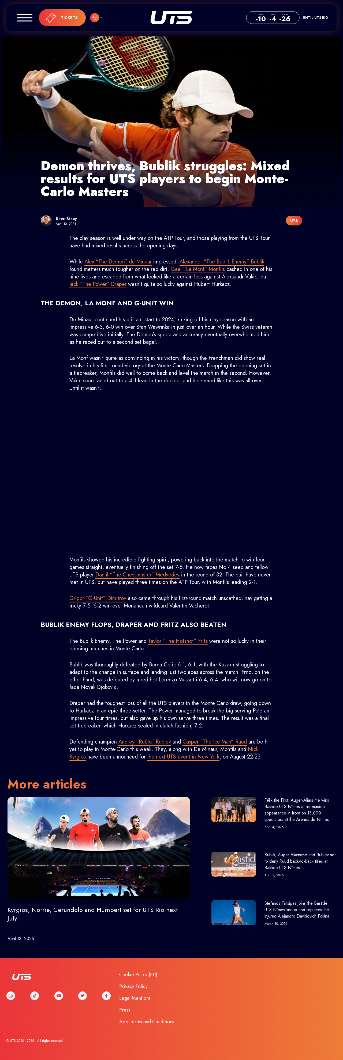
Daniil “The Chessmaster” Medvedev (137, 575)
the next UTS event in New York (183, 757)
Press (124, 1009)
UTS (171, 17)
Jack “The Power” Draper (97, 284)
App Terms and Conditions (146, 1021)
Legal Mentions (135, 998)
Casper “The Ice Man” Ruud (214, 742)
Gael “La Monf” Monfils (198, 269)
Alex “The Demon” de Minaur (118, 262)
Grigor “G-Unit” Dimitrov (97, 598)
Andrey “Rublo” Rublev (144, 742)
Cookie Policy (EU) (138, 974)
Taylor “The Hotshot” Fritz (178, 641)
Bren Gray (66, 218)
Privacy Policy (133, 986)
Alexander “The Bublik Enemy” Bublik (222, 262)
